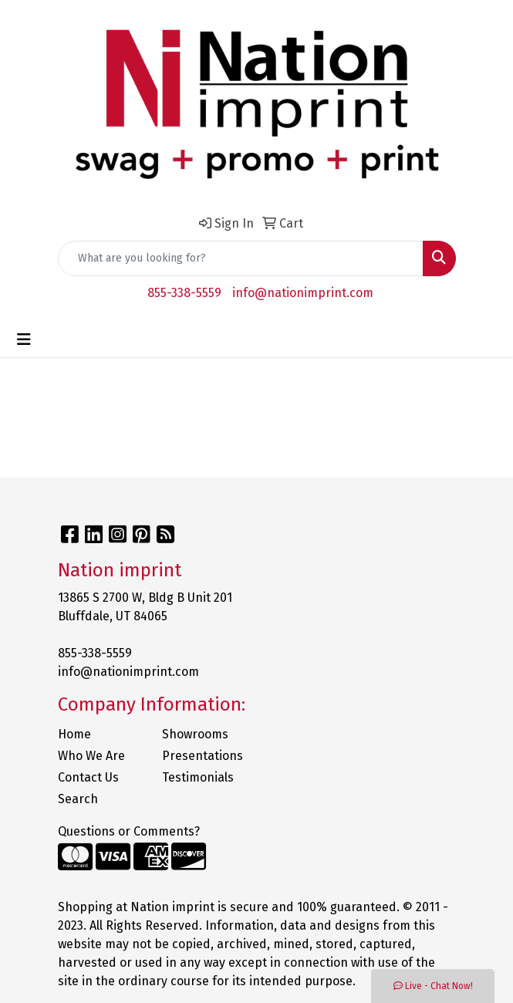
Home (74, 734)
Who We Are (91, 755)
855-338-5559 (184, 292)
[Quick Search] (241, 258)
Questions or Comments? (129, 831)
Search (78, 799)
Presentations (202, 755)
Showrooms (195, 734)
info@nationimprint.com (302, 292)
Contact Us (88, 777)
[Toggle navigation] (24, 339)
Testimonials (198, 777)
